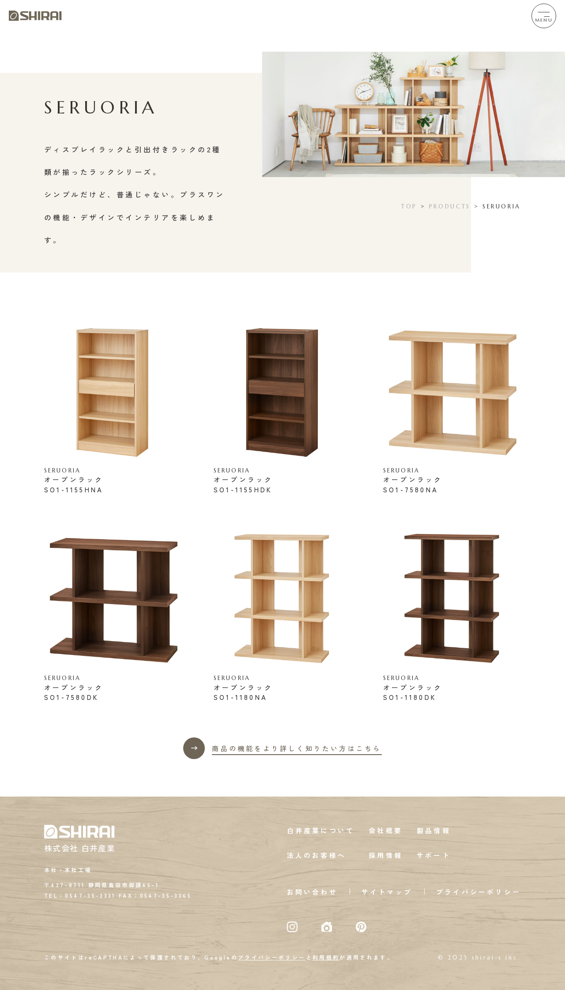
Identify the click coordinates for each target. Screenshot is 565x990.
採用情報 (386, 855)
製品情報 (434, 830)
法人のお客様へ (316, 855)
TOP (409, 206)
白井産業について (321, 830)
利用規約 (326, 957)
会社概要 (386, 830)
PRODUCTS (450, 206)
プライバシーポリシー (478, 891)
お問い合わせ (312, 891)
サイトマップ (387, 891)
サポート (434, 855)
